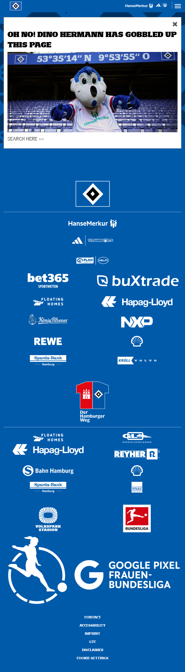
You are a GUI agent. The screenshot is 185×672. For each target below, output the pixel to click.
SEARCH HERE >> (25, 139)
